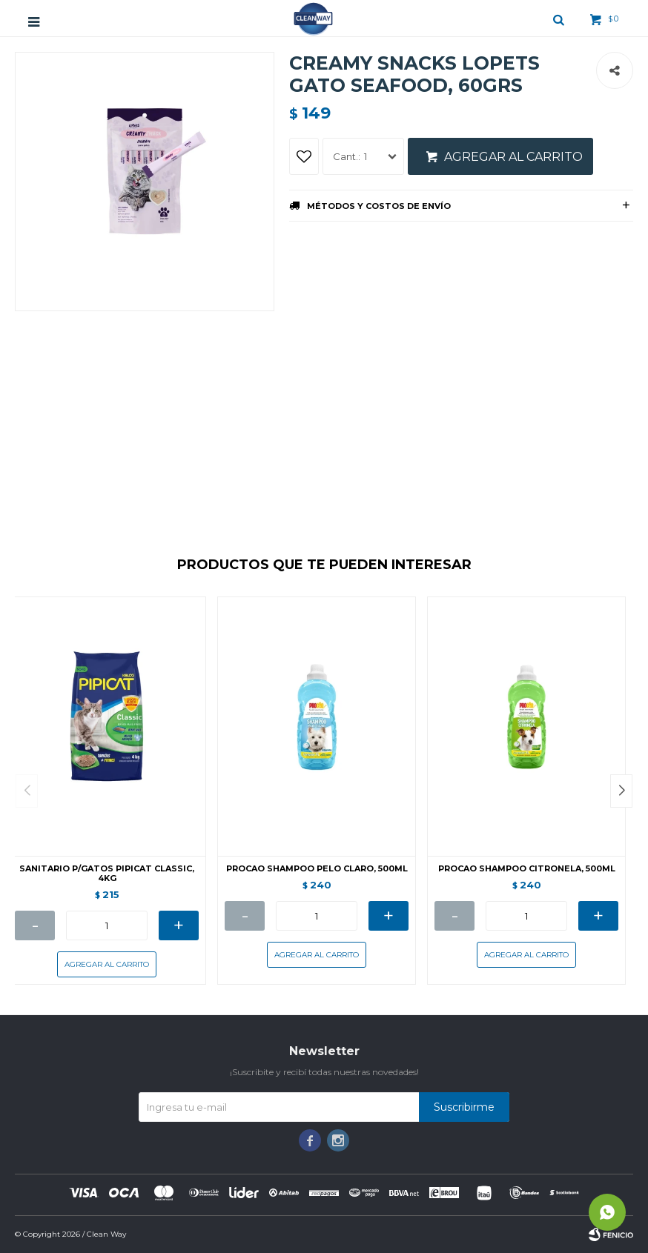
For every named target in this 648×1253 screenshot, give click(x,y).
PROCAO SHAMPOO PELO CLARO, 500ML (317, 869)
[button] (621, 791)
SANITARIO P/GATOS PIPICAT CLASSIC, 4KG (106, 873)
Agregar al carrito (513, 157)
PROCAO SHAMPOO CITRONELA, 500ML (526, 869)
